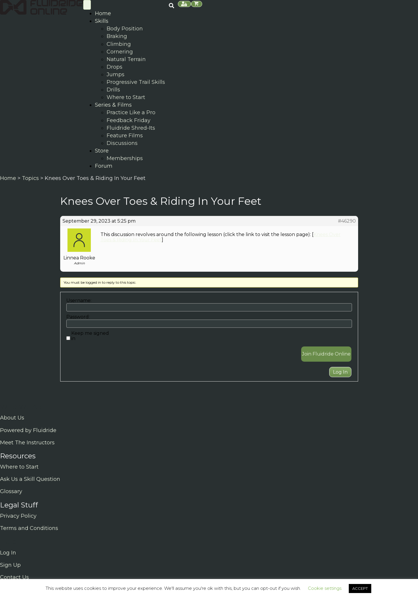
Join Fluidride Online (326, 354)
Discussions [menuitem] (122, 143)
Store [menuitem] (102, 151)
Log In (340, 372)
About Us (12, 418)
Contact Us (14, 577)
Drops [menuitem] (114, 67)
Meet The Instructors (27, 442)
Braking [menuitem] (117, 36)
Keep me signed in (90, 336)
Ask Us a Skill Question (30, 479)
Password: (78, 317)
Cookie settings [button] (324, 588)
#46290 (347, 221)
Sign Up (10, 565)
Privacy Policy (18, 516)
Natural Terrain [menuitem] (126, 59)
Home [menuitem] (103, 13)
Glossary (11, 491)
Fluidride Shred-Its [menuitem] (131, 128)
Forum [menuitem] (103, 166)
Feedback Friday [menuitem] (128, 120)
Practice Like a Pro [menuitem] (131, 112)
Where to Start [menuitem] (126, 97)
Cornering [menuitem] (120, 51)
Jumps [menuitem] (115, 74)
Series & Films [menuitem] (113, 105)
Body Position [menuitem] (125, 28)
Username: (78, 300)
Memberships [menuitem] (125, 158)
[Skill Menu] (87, 5)
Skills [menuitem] (101, 21)
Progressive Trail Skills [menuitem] (136, 82)
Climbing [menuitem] (119, 44)
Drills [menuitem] (113, 89)
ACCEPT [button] (360, 588)
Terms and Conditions (29, 528)
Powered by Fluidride (28, 430)
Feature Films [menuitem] (125, 135)
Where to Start (19, 467)
